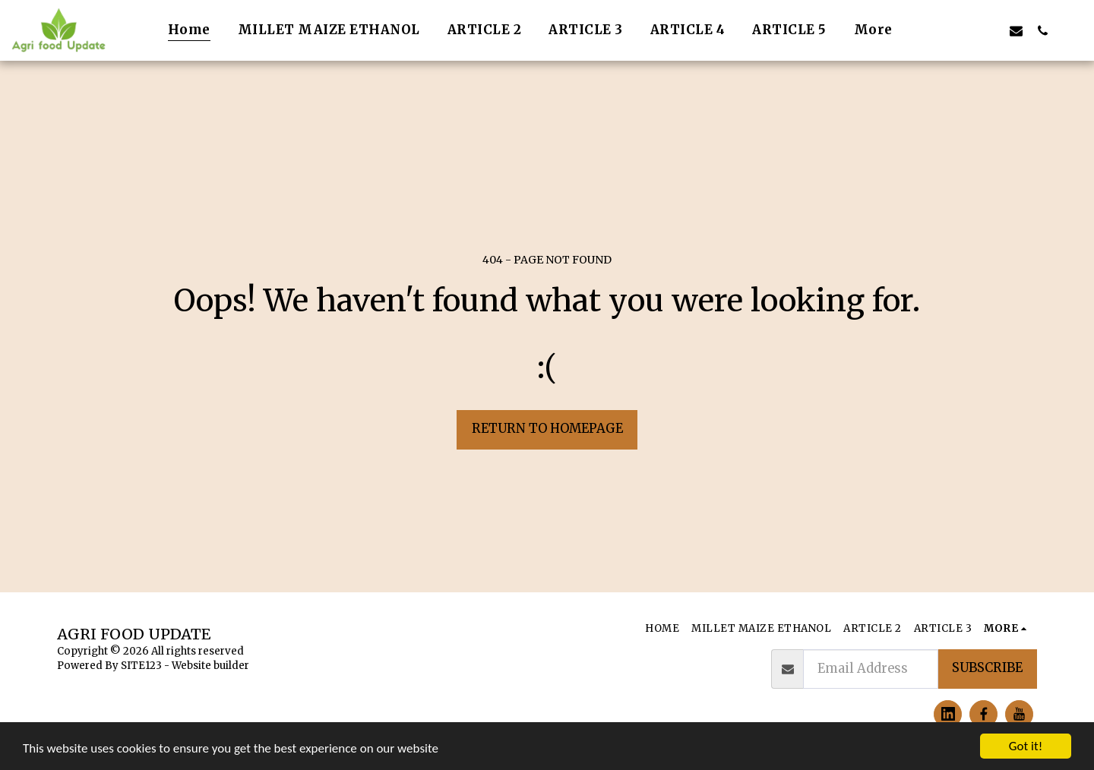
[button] (936, 30)
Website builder (210, 665)
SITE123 (141, 665)
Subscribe (987, 668)
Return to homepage (547, 429)
